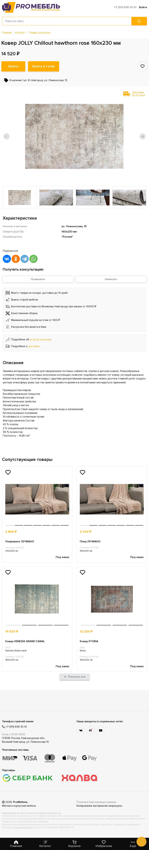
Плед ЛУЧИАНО (90, 541)
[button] (6, 136)
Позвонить (38, 279)
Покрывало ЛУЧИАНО (19, 541)
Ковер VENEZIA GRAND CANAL (25, 641)
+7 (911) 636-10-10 (125, 7)
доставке (34, 346)
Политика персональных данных (96, 802)
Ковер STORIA (89, 641)
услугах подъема (40, 339)
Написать (111, 279)
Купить (13, 66)
